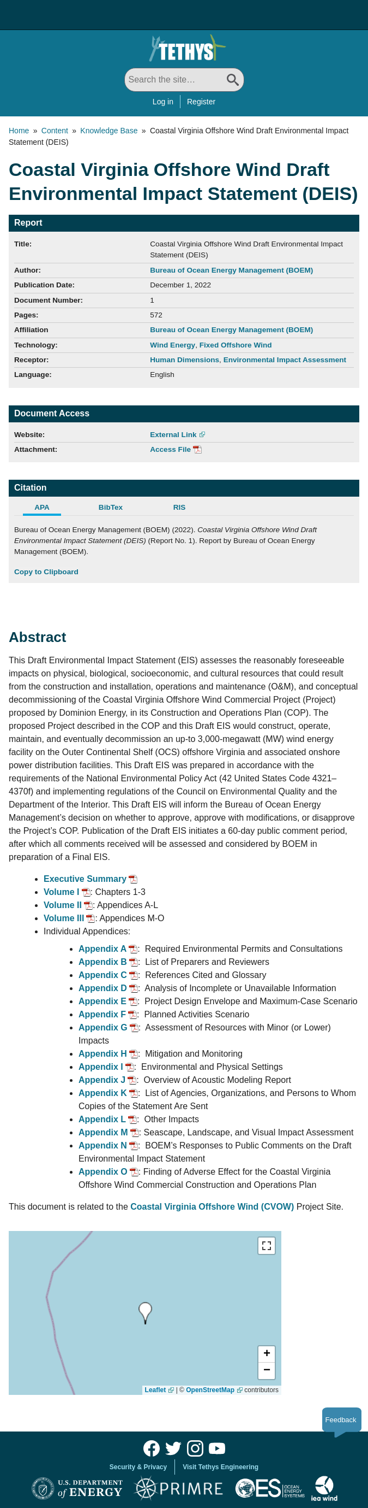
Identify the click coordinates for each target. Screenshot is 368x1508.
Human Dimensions (184, 360)
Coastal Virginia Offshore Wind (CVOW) (212, 1206)
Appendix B (103, 962)
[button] (266, 1354)
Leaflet (155, 1390)
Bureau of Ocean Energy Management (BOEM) (231, 270)
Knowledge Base (108, 130)
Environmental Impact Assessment (285, 360)
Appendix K (103, 1093)
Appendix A (102, 948)
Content (54, 130)
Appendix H (103, 1053)
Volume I (62, 892)
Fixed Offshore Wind (236, 345)
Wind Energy (172, 345)
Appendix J (102, 1080)
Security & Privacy (138, 1467)
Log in (163, 101)
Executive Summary (85, 878)
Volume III (64, 918)
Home (19, 130)
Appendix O (103, 1171)
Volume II (63, 905)
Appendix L (102, 1119)
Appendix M (103, 1132)
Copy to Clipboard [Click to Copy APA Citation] (46, 572)
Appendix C (103, 975)
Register (201, 101)
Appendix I (101, 1066)
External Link (173, 435)
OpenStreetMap (210, 1390)
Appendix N (103, 1145)
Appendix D (103, 988)
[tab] (48, 508)
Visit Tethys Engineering (220, 1467)
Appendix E (102, 1001)
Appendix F (102, 1014)
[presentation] (145, 1313)
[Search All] (184, 80)
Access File (170, 449)
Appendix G (103, 1027)
